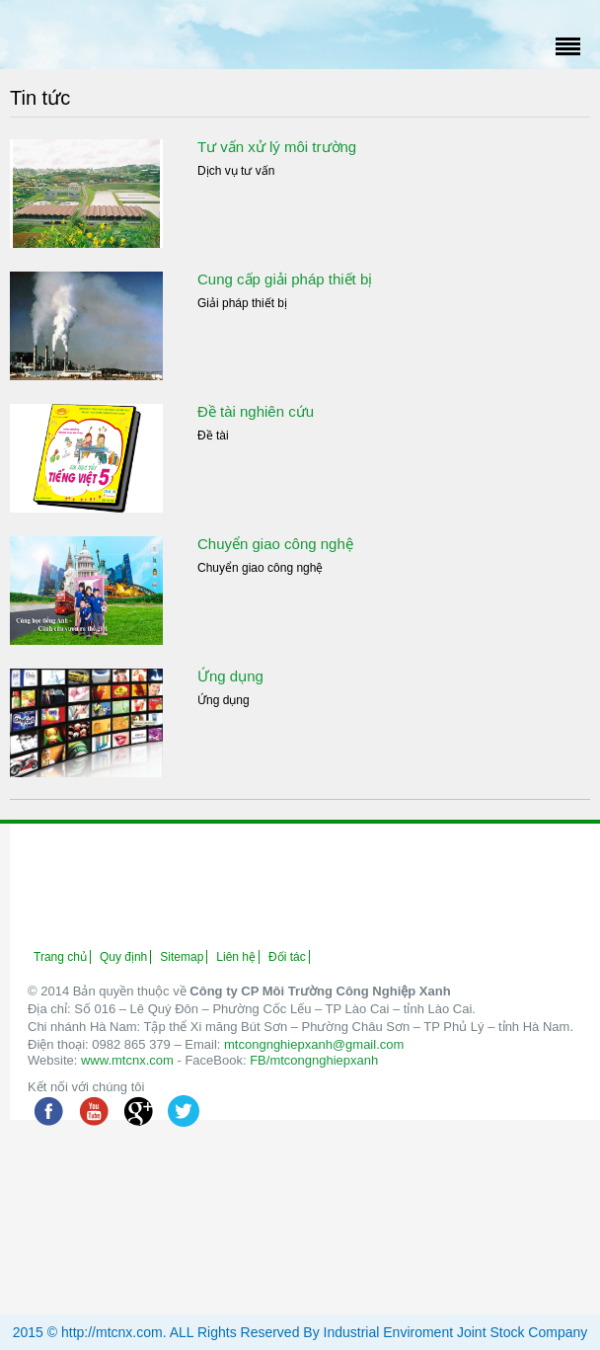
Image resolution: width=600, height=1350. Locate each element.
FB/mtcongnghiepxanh (314, 1060)
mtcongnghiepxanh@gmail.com (314, 1044)
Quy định (123, 957)
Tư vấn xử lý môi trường (276, 146)
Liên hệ (236, 957)
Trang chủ (60, 957)
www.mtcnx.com (127, 1060)
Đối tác (287, 957)
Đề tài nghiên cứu (255, 411)
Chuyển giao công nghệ (275, 543)
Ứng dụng (230, 676)
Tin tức (40, 98)
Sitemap (181, 957)
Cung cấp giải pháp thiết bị (284, 279)
